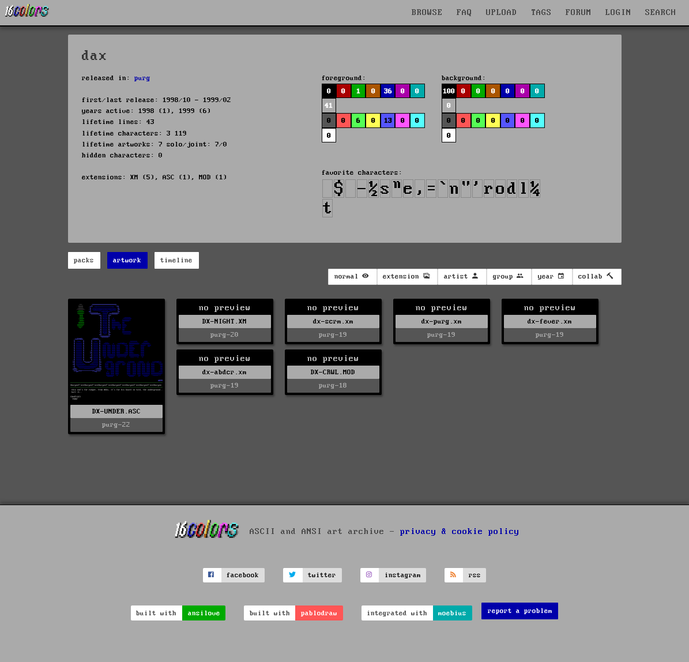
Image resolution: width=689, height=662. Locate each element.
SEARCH (660, 12)
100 (449, 91)
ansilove (204, 613)
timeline (176, 260)
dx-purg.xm (441, 321)
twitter (322, 575)
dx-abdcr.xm (224, 372)
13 (388, 121)
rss (475, 575)
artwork (127, 260)
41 (329, 106)
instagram (403, 575)
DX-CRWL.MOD (333, 372)
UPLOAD (501, 12)
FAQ (464, 12)
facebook (243, 575)
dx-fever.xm (550, 321)
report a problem (520, 611)
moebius (452, 613)
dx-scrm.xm (333, 321)
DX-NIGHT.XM (224, 321)
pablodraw (319, 613)
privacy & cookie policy (459, 531)
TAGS (541, 12)
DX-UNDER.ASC (116, 411)
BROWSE (427, 12)
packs (84, 260)
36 (388, 91)
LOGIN (618, 12)
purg (142, 78)
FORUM (579, 12)
